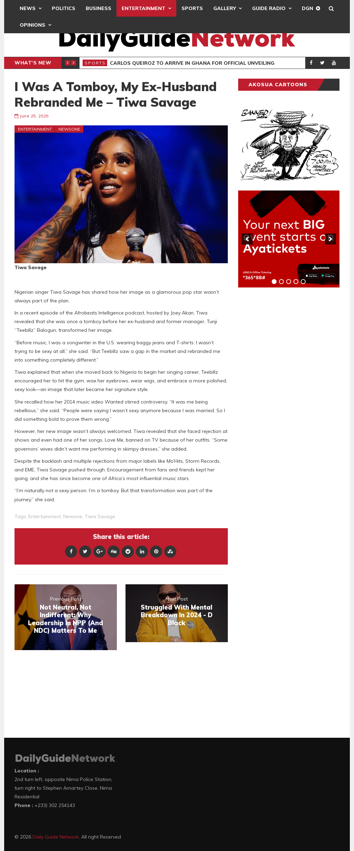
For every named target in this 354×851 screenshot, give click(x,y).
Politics (63, 8)
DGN (307, 8)
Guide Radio (269, 8)
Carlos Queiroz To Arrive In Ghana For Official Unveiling (192, 63)
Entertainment (143, 8)
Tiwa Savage (100, 516)
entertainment (44, 516)
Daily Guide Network (55, 837)
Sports (192, 8)
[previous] (247, 239)
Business (98, 8)
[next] (330, 239)
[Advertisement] (290, 401)
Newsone (69, 129)
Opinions (32, 25)
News (28, 8)
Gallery (224, 8)
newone (72, 516)
